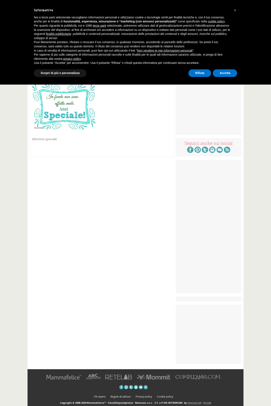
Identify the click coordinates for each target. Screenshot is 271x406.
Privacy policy (144, 396)
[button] (235, 10)
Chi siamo (100, 396)
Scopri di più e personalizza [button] (60, 73)
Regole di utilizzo (121, 396)
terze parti (99, 25)
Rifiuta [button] (200, 73)
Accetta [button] (225, 73)
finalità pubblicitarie (58, 34)
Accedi (207, 402)
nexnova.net (194, 402)
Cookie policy (165, 396)
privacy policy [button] (72, 58)
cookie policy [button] (216, 21)
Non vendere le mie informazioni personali (164, 50)
